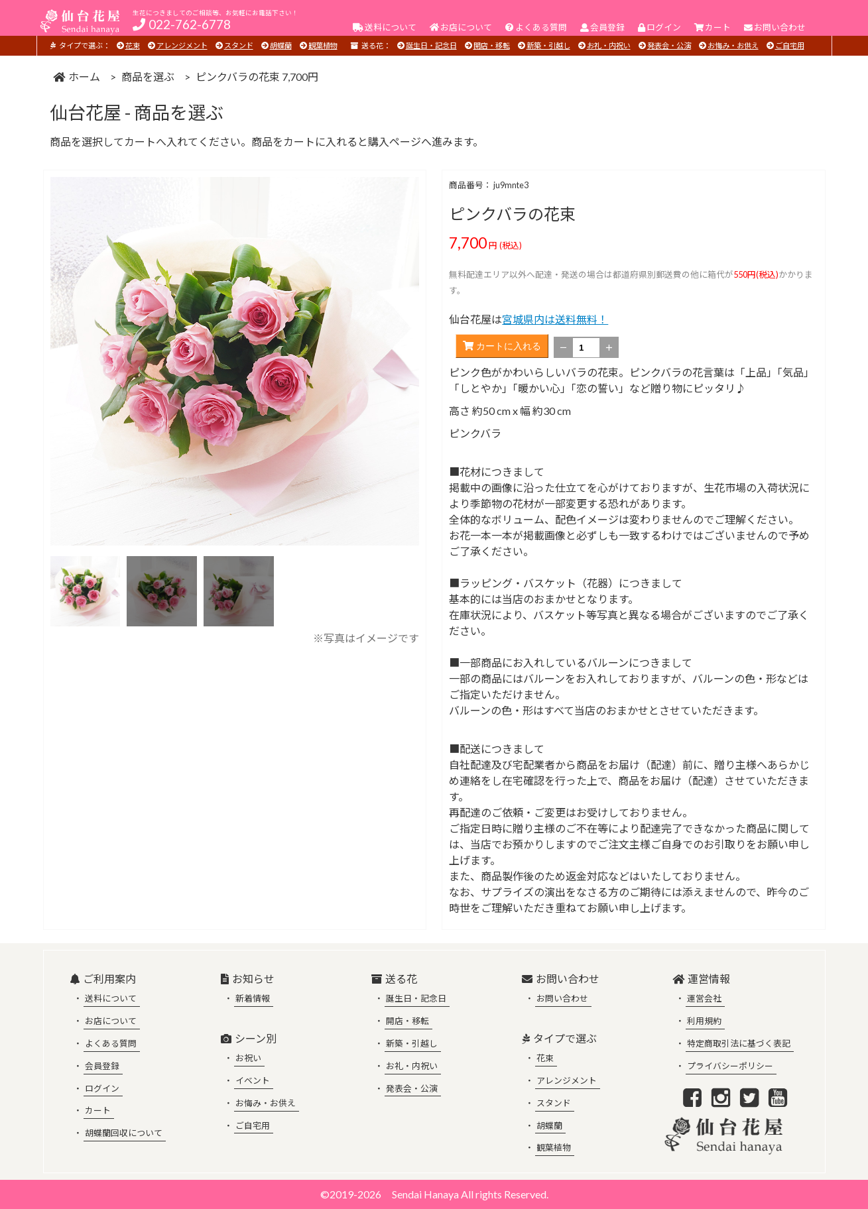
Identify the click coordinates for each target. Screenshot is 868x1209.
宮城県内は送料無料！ (555, 319)
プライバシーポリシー (730, 1066)
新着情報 (252, 998)
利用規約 (704, 1020)
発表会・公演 (669, 45)
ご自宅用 (789, 45)
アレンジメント (182, 45)
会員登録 (102, 1066)
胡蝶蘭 (281, 45)
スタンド (238, 45)
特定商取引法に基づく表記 (738, 1043)
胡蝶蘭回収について (123, 1132)
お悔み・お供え (733, 45)
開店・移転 (491, 45)
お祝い (248, 1058)
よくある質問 (111, 1043)
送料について (111, 998)
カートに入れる (502, 346)
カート (98, 1110)
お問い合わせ (562, 998)
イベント (252, 1080)
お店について (111, 1020)
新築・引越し (548, 45)
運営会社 (704, 998)
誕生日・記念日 (431, 45)
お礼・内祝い (609, 45)
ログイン (102, 1088)
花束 (132, 45)
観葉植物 (323, 45)
